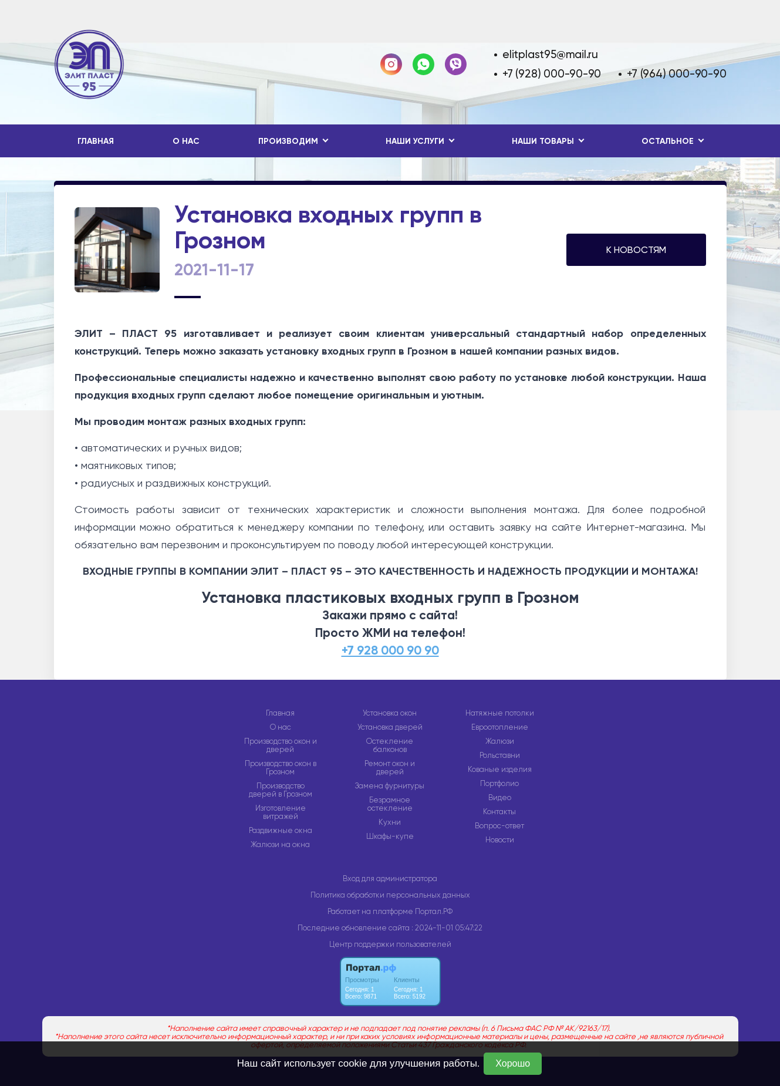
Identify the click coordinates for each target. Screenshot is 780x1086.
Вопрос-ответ (499, 826)
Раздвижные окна (280, 831)
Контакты (499, 812)
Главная (95, 141)
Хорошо (512, 1063)
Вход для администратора (390, 878)
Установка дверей (390, 727)
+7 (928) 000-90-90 (551, 73)
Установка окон (390, 713)
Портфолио (499, 784)
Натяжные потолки (499, 713)
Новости (499, 840)
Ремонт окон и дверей (389, 768)
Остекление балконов (389, 745)
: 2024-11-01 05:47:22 (446, 927)
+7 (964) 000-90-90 (676, 73)
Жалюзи (499, 741)
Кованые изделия (500, 769)
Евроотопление (499, 727)
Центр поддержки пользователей (390, 944)
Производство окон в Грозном (280, 768)
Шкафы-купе (390, 836)
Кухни (390, 822)
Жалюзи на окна (280, 845)
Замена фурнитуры (389, 786)
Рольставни (500, 755)
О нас (186, 141)
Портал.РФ (434, 911)
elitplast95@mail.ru (550, 54)
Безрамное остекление (390, 804)
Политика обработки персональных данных (390, 895)
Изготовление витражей (280, 812)
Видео (499, 798)
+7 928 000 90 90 (390, 650)
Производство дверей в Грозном (280, 790)
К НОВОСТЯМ (636, 249)
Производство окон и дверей (280, 745)
